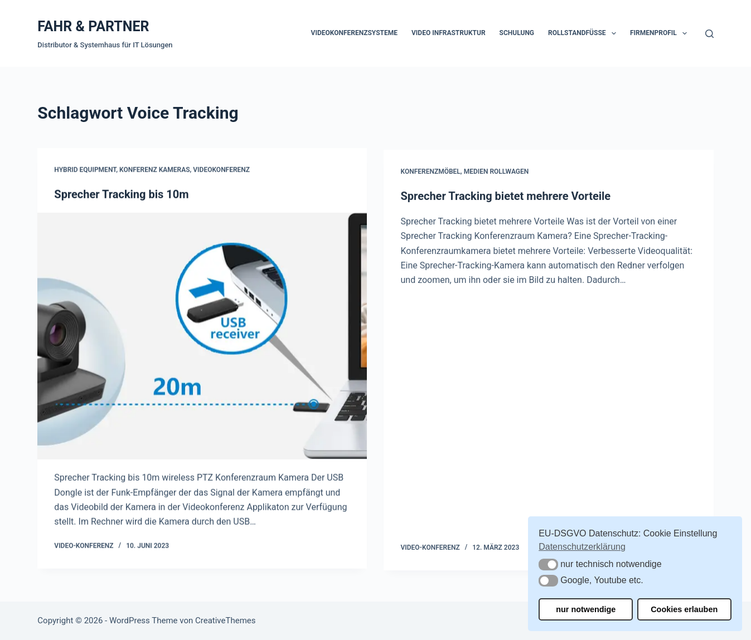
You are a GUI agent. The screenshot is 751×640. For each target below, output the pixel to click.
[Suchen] (709, 34)
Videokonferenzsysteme (354, 33)
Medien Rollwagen (496, 174)
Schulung (517, 33)
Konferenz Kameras (154, 170)
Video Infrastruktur (448, 33)
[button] (548, 564)
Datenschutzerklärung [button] (582, 546)
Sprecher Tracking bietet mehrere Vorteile (505, 198)
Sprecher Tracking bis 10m (121, 194)
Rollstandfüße (584, 33)
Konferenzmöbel (430, 174)
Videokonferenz (221, 170)
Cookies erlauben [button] (684, 609)
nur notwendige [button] (586, 609)
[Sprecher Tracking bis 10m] (202, 336)
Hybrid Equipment (85, 170)
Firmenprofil (660, 33)
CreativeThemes (225, 620)
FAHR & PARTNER (93, 26)
